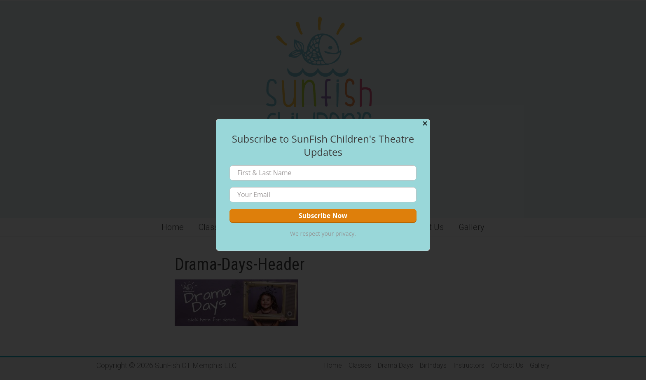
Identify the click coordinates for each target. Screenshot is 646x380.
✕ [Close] (425, 124)
